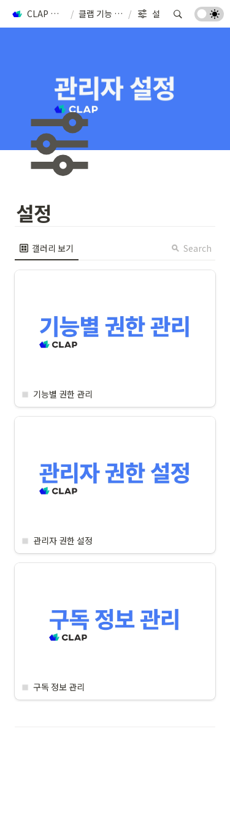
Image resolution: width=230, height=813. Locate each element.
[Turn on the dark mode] (209, 17)
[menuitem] (47, 248)
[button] (38, 14)
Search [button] (191, 248)
